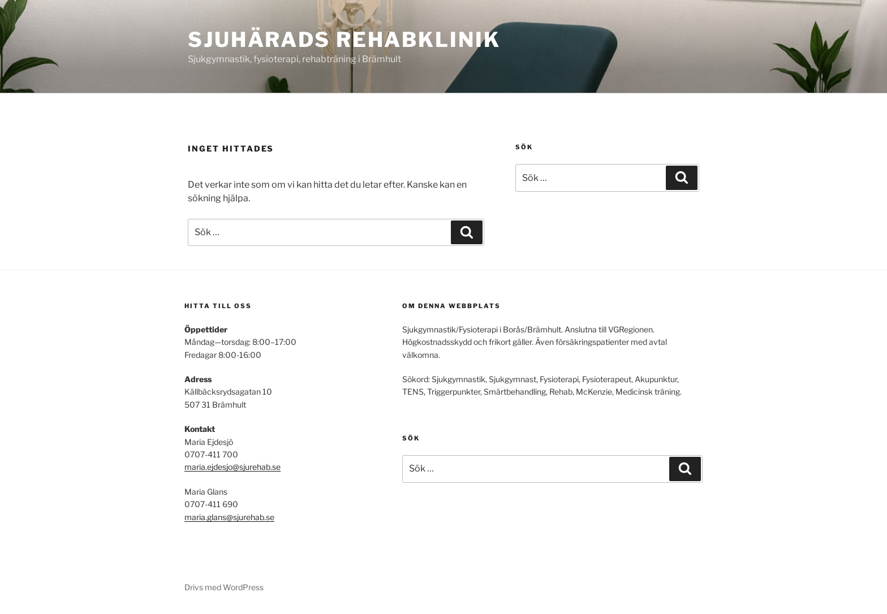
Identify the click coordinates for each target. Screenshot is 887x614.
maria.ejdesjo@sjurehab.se (232, 467)
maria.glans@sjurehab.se (229, 517)
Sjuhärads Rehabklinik (344, 39)
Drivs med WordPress (224, 587)
